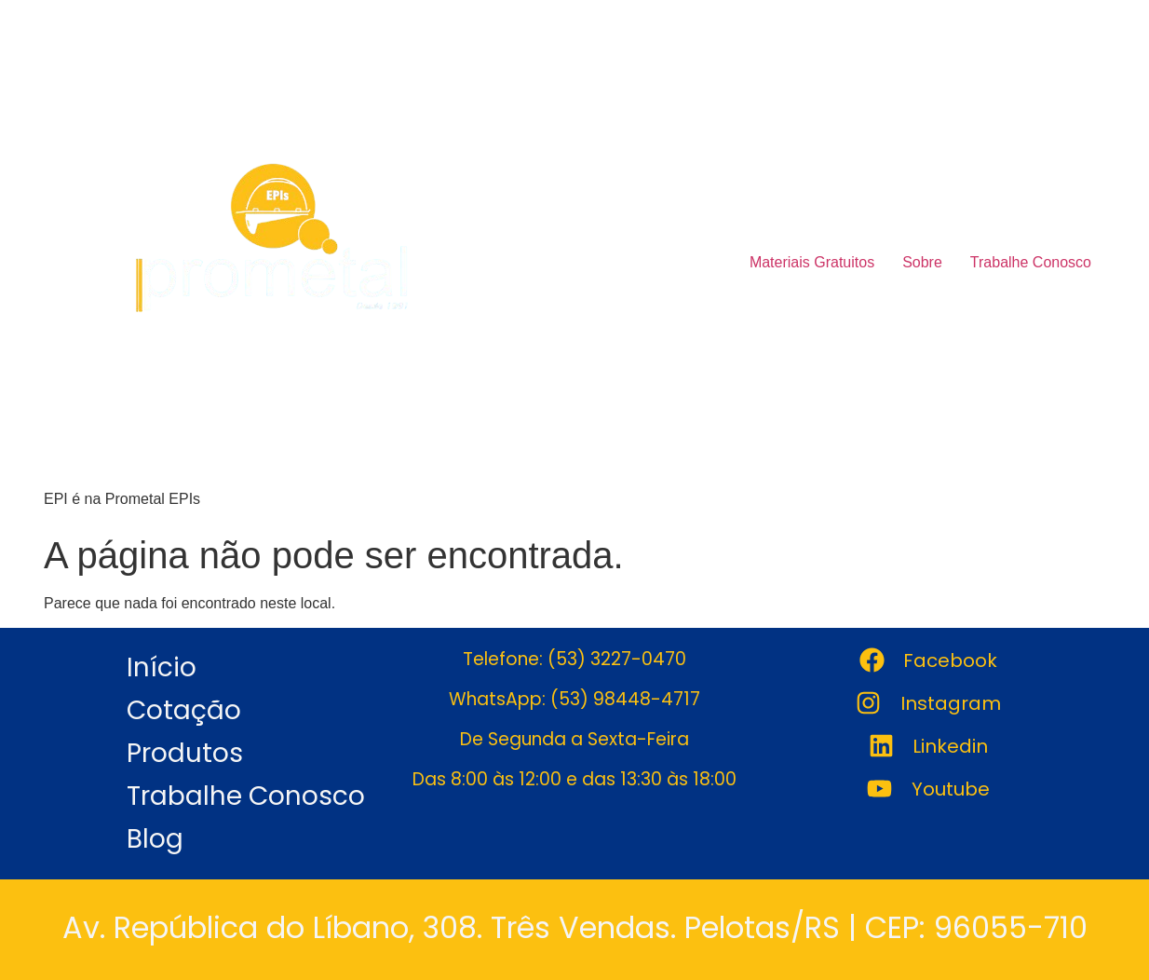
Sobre (922, 262)
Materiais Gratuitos (812, 262)
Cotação (184, 710)
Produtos (185, 753)
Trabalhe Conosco (1030, 262)
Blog (155, 839)
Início (161, 667)
